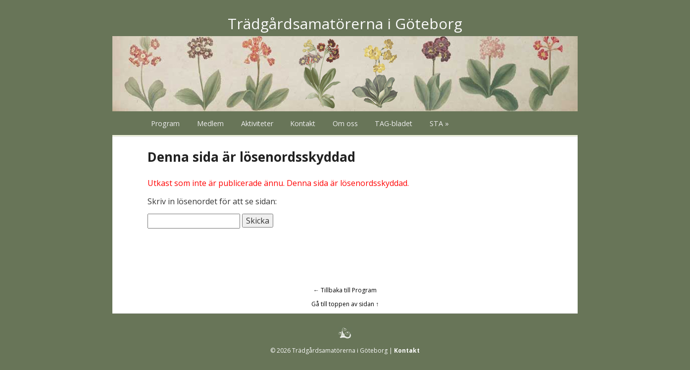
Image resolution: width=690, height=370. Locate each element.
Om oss (345, 123)
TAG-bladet (393, 123)
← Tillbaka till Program (345, 290)
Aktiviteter (257, 123)
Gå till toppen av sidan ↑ (345, 304)
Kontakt (302, 123)
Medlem (210, 123)
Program (165, 123)
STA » (439, 123)
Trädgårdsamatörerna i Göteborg (345, 23)
